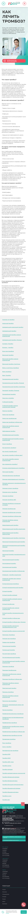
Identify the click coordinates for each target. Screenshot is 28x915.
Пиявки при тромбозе (8, 642)
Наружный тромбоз (8, 550)
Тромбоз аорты (6, 765)
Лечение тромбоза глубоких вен (11, 516)
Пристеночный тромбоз (9, 688)
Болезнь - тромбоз (7, 347)
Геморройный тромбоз (9, 394)
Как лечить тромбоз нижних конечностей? (10, 459)
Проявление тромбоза (8, 739)
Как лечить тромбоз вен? (9, 451)
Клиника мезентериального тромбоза (13, 468)
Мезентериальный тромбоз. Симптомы (13, 538)
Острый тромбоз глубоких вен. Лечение (14, 622)
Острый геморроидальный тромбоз (12, 587)
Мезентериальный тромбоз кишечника (13, 529)
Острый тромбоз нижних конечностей (13, 631)
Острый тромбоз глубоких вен (11, 618)
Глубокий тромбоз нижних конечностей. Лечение (10, 406)
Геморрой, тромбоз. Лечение (10, 390)
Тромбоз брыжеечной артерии (11, 788)
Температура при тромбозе (10, 750)
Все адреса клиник (10, 828)
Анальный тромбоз (8, 323)
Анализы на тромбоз (8, 319)
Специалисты (5, 894)
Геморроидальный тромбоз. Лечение (13, 383)
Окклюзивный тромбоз (9, 563)
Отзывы (4, 896)
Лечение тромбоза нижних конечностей (10, 520)
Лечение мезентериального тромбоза (13, 479)
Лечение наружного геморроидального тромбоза (14, 483)
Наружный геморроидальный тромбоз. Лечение (13, 546)
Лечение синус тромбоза (9, 492)
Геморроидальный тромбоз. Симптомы (13, 386)
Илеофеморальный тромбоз (10, 435)
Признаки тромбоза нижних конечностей (10, 683)
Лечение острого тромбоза (10, 488)
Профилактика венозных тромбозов (12, 713)
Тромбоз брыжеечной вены (10, 792)
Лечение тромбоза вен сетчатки (11, 512)
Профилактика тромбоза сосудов (12, 735)
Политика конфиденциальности (11, 840)
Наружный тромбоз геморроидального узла (13, 555)
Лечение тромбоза (7, 496)
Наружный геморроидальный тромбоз (13, 541)
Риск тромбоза (6, 743)
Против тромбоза (7, 710)
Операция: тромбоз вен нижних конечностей (11, 579)
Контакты (4, 903)
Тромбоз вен (6, 799)
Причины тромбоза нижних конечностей (10, 696)
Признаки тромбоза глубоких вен (12, 679)
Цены (3, 901)
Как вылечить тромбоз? (9, 447)
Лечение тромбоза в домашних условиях (11, 504)
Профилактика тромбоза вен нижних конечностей (13, 727)
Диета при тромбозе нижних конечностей (10, 426)
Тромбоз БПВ (6, 754)
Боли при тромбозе (8, 351)
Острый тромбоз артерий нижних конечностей (12, 599)
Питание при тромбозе (9, 638)
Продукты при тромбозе (9, 701)
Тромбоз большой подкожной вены (12, 784)
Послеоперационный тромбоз (11, 657)
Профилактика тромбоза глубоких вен (13, 731)
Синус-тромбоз (6, 746)
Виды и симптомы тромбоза (10, 368)
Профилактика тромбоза (9, 722)
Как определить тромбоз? (10, 464)
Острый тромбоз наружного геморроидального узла (10, 626)
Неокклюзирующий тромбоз (10, 559)
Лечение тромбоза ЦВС (9, 499)
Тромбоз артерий (7, 769)
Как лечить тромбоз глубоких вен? (12, 455)
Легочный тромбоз (7, 472)
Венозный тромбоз (7, 355)
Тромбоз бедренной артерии (10, 777)
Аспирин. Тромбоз (7, 343)
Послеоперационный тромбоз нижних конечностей (13, 662)
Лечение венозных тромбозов (11, 475)
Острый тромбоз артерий (9, 595)
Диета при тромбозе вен (9, 418)
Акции (4, 899)
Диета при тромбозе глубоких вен (12, 422)
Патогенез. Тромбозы (8, 635)
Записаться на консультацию (12, 61)
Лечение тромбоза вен (9, 508)
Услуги (4, 889)
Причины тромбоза (8, 692)
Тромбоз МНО (6, 758)
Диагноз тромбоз (7, 411)
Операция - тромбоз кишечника (11, 575)
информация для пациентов (9, 834)
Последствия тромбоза (9, 653)
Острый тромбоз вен (8, 604)
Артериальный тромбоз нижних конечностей (11, 335)
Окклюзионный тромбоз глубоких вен (13, 571)
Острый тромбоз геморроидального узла (13, 613)
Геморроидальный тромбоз (10, 379)
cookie (7, 913)
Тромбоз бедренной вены (9, 781)
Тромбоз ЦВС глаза (8, 762)
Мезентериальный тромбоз (10, 525)
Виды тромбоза (6, 371)
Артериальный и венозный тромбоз (12, 327)
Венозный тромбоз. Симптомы (11, 364)
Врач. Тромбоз (6, 375)
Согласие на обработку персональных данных (13, 837)
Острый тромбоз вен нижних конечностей (10, 608)
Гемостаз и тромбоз (8, 398)
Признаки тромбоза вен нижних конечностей (11, 674)
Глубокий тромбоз (7, 402)
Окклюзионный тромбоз (9, 567)
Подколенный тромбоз (9, 646)
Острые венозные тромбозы (10, 583)
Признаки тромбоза (8, 666)
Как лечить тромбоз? (13, 311)
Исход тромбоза (7, 444)
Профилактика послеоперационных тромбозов (12, 718)
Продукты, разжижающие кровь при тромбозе (13, 705)
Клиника (4, 891)
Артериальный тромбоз (9, 331)
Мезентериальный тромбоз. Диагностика (10, 533)
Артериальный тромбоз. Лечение (12, 340)
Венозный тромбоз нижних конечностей (10, 359)
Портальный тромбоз (8, 650)
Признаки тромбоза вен (9, 670)
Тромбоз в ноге (6, 796)
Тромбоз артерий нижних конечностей (13, 773)
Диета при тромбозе (8, 414)
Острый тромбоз (7, 591)
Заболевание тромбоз (8, 431)
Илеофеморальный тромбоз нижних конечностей (13, 439)
